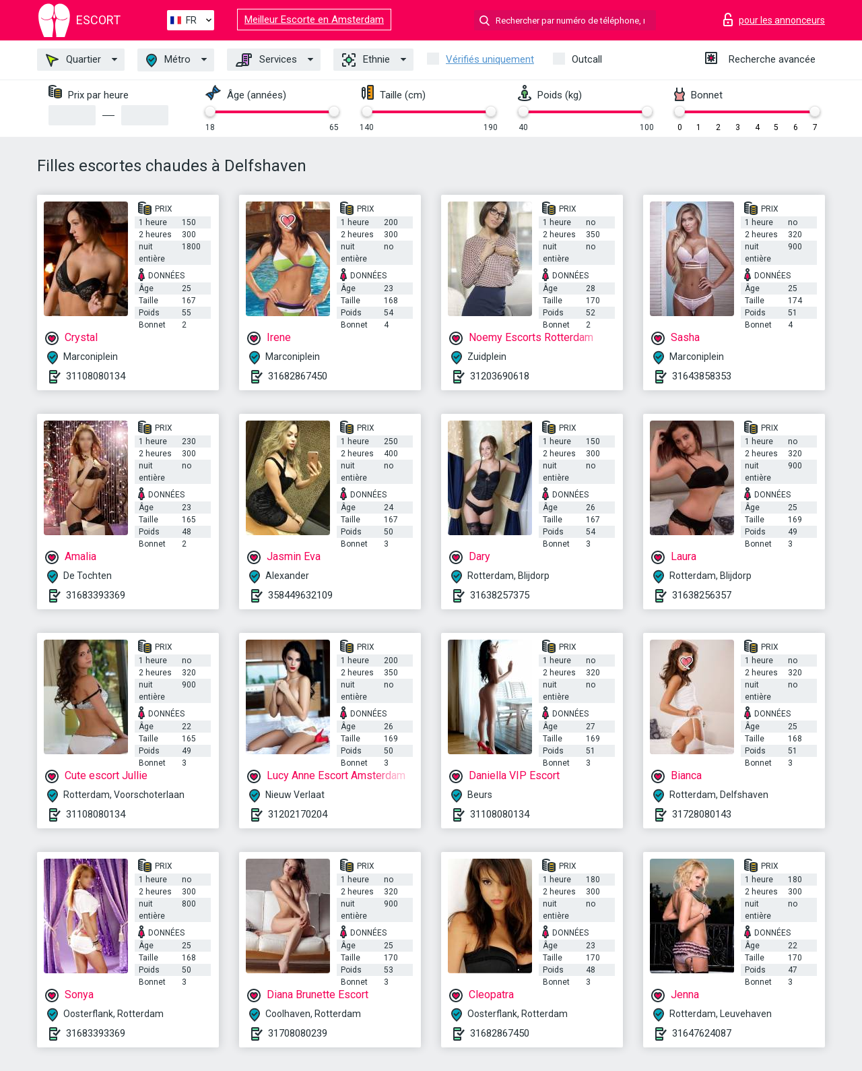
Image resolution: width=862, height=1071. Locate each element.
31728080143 (701, 814)
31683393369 (95, 595)
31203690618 (499, 376)
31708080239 (297, 1033)
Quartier (73, 60)
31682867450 (297, 376)
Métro (168, 60)
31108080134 (95, 376)
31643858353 (701, 376)
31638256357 (701, 595)
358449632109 (300, 595)
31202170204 (297, 814)
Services (266, 60)
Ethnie (366, 60)
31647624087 (701, 1033)
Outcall (587, 59)
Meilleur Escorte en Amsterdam (314, 19)
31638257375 (499, 595)
